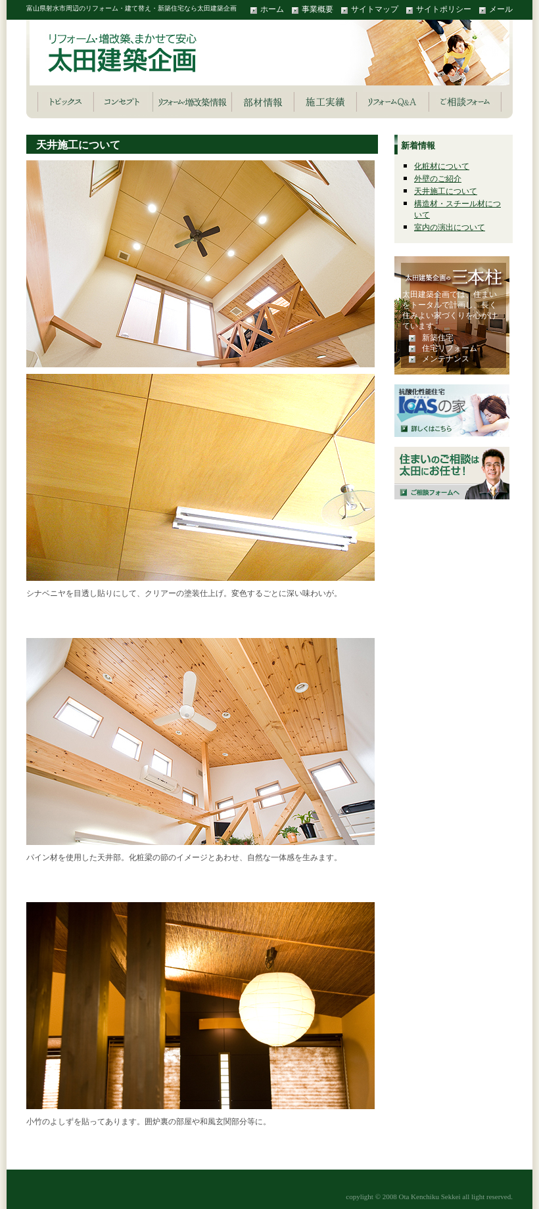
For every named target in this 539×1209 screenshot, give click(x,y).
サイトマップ (374, 9)
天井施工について (445, 191)
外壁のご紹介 (437, 178)
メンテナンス (445, 358)
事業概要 (317, 9)
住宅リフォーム (449, 348)
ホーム (272, 9)
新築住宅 (438, 337)
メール (501, 9)
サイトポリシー (443, 9)
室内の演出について (449, 227)
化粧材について (441, 166)
